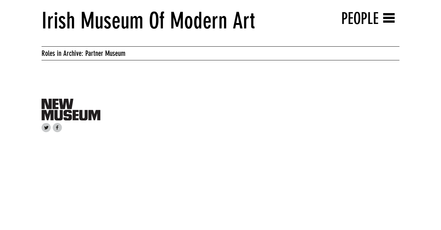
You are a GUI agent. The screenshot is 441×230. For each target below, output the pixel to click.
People (360, 18)
